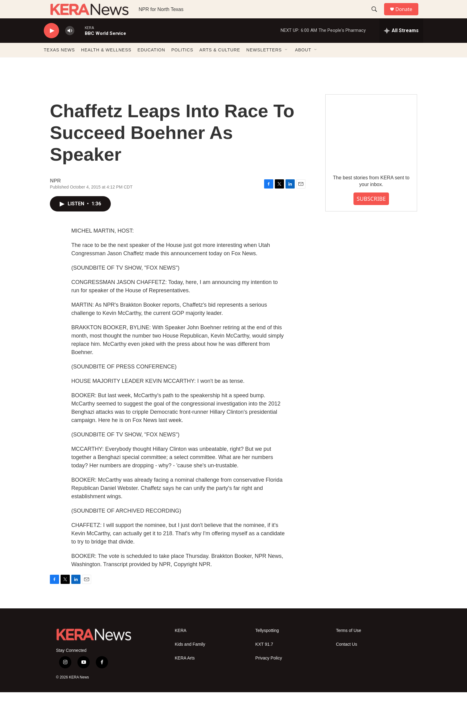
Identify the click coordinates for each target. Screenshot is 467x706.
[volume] (70, 44)
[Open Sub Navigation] (286, 63)
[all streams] (401, 44)
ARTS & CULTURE (220, 63)
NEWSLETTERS (264, 63)
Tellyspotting (267, 644)
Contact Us (346, 658)
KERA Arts (185, 672)
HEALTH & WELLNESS (106, 63)
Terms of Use (348, 644)
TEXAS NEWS (59, 63)
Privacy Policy (268, 672)
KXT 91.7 (264, 658)
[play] (51, 44)
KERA (180, 644)
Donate (407, 16)
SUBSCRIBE (371, 212)
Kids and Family (190, 658)
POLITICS (182, 63)
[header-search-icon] (377, 16)
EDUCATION (151, 63)
